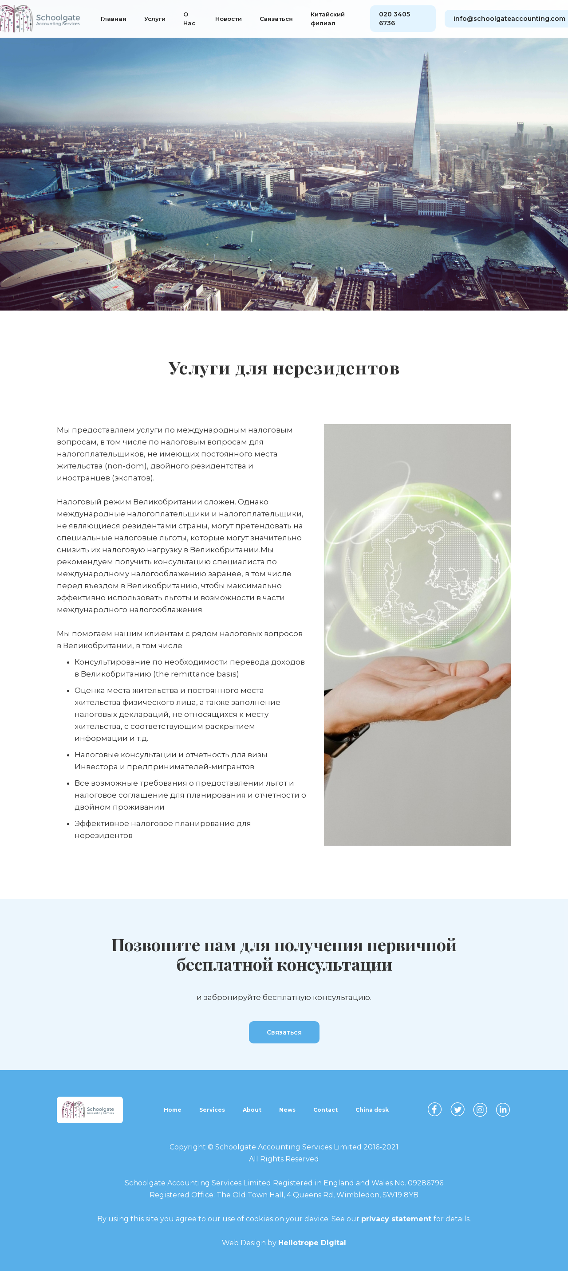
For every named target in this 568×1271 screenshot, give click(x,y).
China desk (372, 1109)
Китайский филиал (328, 19)
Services (212, 1109)
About (252, 1109)
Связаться (276, 18)
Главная (113, 18)
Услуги (155, 18)
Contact (325, 1109)
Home (172, 1109)
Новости (228, 18)
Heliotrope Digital (312, 1243)
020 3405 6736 (394, 18)
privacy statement (397, 1219)
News (287, 1109)
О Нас (189, 19)
